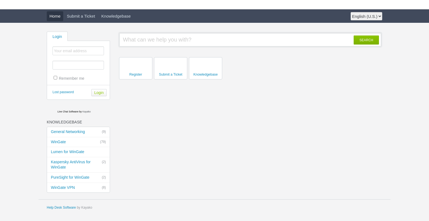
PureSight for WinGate (78, 177)
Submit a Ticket (81, 16)
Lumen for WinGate (67, 152)
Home (55, 16)
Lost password (63, 92)
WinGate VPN (78, 187)
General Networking (78, 132)
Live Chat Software (67, 111)
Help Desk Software (61, 207)
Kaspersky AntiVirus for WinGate (78, 164)
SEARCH (366, 40)
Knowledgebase (116, 16)
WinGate (78, 142)
